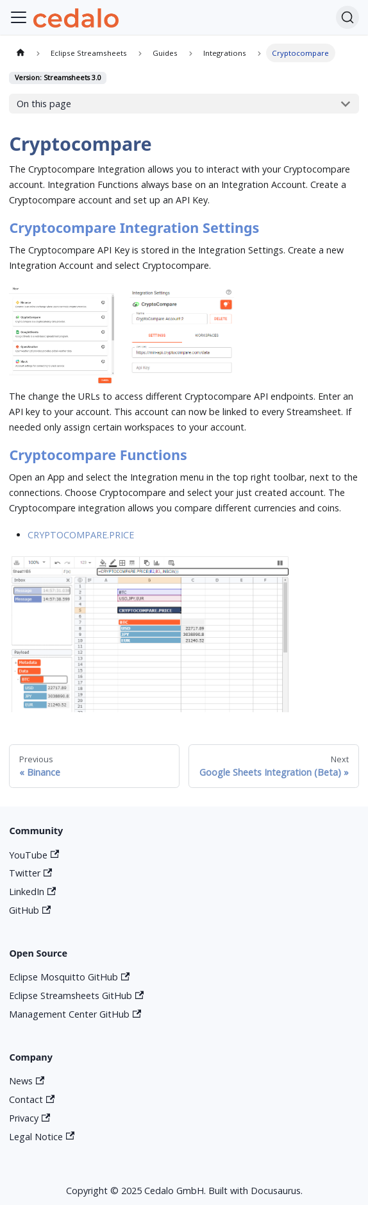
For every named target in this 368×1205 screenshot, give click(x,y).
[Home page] (20, 53)
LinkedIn (32, 891)
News (26, 1081)
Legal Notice (41, 1137)
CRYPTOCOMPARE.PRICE (81, 535)
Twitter (30, 873)
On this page (44, 104)
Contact (31, 1099)
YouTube (34, 855)
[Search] (347, 17)
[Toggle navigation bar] (18, 17)
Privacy (29, 1118)
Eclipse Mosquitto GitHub (69, 977)
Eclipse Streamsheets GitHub (76, 995)
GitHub (30, 910)
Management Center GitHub (75, 1014)
